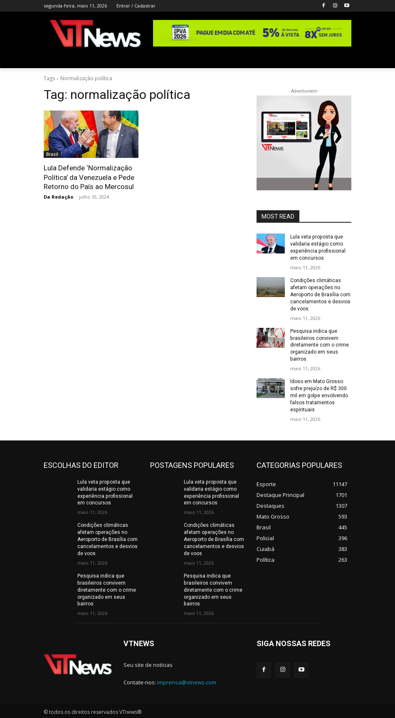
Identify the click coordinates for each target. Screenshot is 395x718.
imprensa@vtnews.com (186, 681)
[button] (341, 59)
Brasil (52, 154)
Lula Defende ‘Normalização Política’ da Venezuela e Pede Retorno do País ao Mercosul (89, 177)
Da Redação (58, 196)
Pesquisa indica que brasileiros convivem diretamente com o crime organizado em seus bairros (319, 344)
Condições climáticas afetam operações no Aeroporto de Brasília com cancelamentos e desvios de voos (320, 294)
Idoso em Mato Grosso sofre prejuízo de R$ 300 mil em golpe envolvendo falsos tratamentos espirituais (319, 395)
